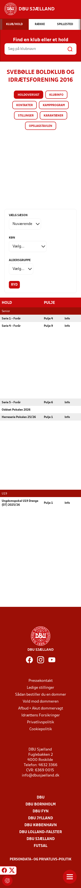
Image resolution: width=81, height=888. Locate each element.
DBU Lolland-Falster (40, 832)
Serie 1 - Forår (11, 318)
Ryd (14, 284)
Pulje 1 (48, 417)
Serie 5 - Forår (11, 402)
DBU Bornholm (40, 804)
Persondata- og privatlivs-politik (40, 859)
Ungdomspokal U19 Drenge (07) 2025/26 (20, 502)
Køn (12, 237)
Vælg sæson (18, 215)
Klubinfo (56, 95)
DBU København (40, 825)
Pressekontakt (41, 680)
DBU (40, 797)
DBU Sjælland (41, 839)
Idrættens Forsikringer (40, 715)
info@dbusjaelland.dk (40, 775)
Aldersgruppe (20, 260)
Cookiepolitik (40, 729)
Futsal (40, 846)
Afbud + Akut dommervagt (40, 708)
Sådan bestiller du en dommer (40, 694)
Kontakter (24, 105)
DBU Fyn (41, 811)
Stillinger (26, 115)
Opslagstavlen (40, 126)
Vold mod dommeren (41, 701)
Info (67, 318)
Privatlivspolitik (40, 722)
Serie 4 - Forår (11, 325)
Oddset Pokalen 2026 (16, 409)
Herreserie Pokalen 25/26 (19, 417)
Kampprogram (54, 105)
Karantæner (53, 115)
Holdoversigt (28, 95)
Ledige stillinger (40, 687)
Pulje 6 (48, 402)
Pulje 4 (48, 318)
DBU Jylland (40, 818)
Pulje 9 (48, 325)
